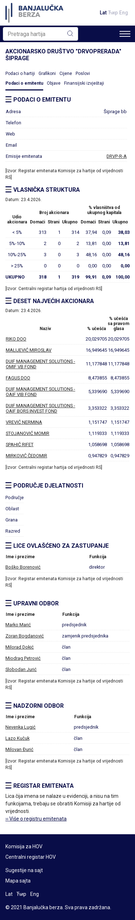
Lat (103, 12)
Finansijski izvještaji (84, 83)
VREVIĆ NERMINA (24, 422)
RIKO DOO (16, 339)
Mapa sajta (18, 881)
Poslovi (83, 73)
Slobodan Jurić (21, 669)
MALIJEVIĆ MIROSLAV (28, 350)
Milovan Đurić (19, 749)
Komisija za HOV (23, 846)
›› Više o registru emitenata (36, 819)
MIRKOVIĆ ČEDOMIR (26, 455)
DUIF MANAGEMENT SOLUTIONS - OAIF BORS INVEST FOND (40, 408)
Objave (53, 83)
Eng (123, 12)
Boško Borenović (23, 567)
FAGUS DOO (18, 378)
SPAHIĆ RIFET (19, 444)
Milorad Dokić (19, 647)
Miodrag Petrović (23, 658)
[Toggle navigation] (125, 34)
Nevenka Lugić (20, 727)
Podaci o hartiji (20, 73)
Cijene (65, 73)
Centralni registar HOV (30, 857)
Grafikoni (47, 73)
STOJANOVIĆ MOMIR (27, 433)
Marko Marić (18, 624)
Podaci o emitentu (24, 83)
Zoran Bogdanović (24, 636)
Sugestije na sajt (24, 870)
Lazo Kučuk (17, 738)
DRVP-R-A (117, 156)
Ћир (113, 12)
